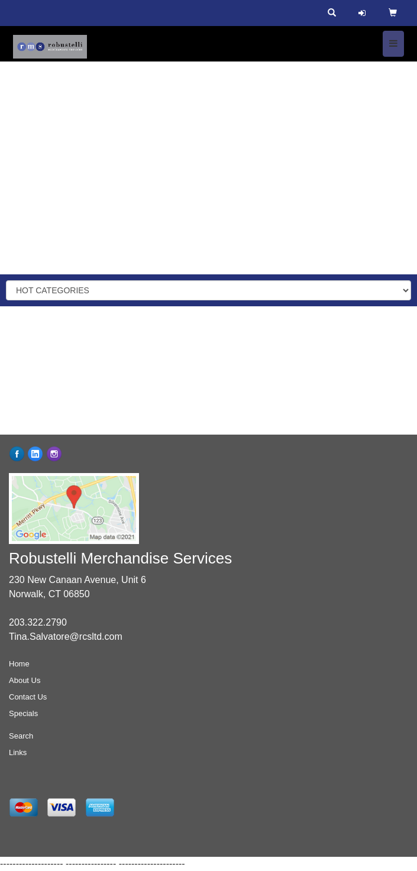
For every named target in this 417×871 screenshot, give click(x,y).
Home (19, 663)
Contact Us (28, 696)
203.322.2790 (38, 622)
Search (21, 735)
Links (18, 752)
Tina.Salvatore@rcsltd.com (65, 637)
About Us (24, 680)
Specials (23, 713)
